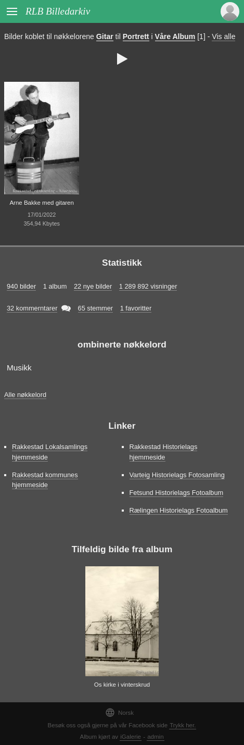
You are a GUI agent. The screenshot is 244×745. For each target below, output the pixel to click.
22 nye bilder (93, 286)
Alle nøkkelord (25, 395)
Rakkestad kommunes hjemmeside (45, 480)
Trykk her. (183, 725)
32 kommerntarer (32, 308)
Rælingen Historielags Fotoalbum (179, 510)
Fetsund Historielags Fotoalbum (177, 492)
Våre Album (175, 36)
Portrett (136, 36)
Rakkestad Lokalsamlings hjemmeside (49, 452)
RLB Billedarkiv (57, 11)
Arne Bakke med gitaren (41, 203)
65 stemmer (95, 308)
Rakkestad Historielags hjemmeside (164, 452)
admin (155, 737)
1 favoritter (135, 308)
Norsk (119, 712)
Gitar (104, 36)
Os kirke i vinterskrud (122, 684)
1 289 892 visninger (148, 286)
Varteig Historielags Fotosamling (177, 475)
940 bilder (21, 286)
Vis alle (223, 36)
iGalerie (130, 737)
